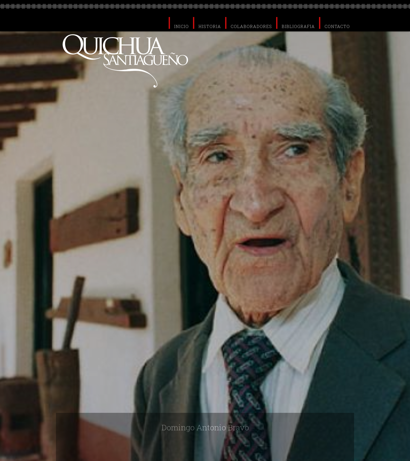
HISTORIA (209, 26)
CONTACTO (337, 26)
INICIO (181, 26)
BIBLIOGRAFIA (298, 26)
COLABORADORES (251, 26)
